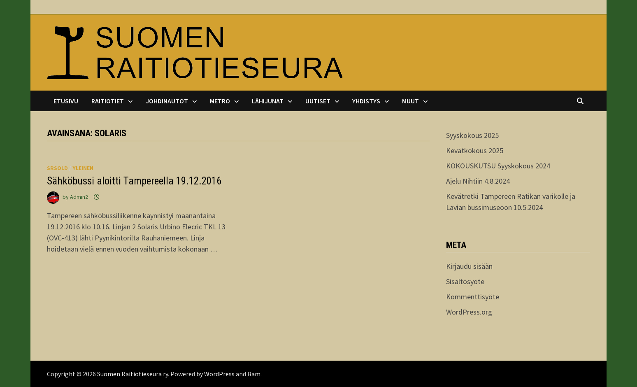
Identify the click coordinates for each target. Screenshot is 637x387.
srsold (57, 168)
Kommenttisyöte (472, 296)
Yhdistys (366, 101)
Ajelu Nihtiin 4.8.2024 (478, 181)
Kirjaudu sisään (469, 266)
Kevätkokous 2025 (474, 150)
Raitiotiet (107, 101)
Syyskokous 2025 (472, 135)
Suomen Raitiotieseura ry (132, 374)
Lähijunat (268, 101)
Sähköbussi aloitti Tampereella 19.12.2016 (134, 181)
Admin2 (79, 196)
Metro (220, 101)
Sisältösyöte (465, 281)
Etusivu (65, 101)
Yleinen (82, 168)
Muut (410, 101)
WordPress (219, 374)
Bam (253, 374)
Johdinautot (167, 101)
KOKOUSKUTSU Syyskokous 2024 (498, 165)
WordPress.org (469, 312)
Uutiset (317, 101)
